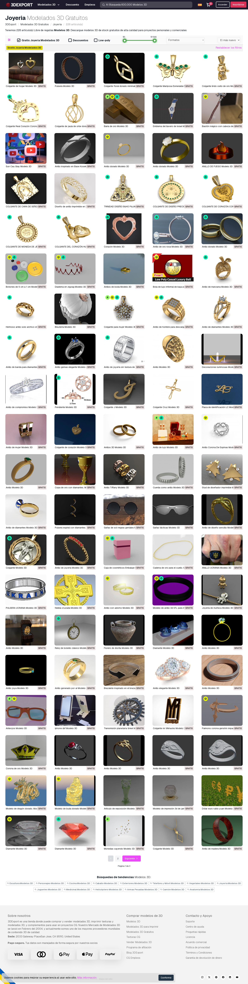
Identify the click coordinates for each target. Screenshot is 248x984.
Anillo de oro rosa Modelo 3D (168, 246)
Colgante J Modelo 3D (115, 407)
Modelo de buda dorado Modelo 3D (73, 808)
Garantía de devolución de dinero (204, 958)
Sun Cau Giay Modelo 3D (18, 166)
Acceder (222, 4)
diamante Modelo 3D (163, 648)
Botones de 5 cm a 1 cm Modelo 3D (24, 286)
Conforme (166, 977)
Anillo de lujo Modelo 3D (165, 447)
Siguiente (132, 858)
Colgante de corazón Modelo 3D (71, 447)
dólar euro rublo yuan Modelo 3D (219, 808)
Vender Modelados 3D (139, 942)
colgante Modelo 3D (163, 848)
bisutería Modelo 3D (65, 327)
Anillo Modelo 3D (161, 367)
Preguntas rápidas (196, 932)
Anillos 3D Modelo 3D (115, 447)
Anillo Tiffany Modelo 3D (116, 487)
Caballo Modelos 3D (105, 883)
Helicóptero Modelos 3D (107, 889)
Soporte (190, 921)
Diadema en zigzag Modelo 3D (70, 286)
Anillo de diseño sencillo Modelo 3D (220, 527)
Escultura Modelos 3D (20, 883)
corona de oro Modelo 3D (19, 768)
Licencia (190, 937)
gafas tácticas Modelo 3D (166, 527)
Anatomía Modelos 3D (200, 889)
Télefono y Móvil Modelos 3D (167, 883)
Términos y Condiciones (199, 952)
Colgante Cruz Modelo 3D (166, 407)
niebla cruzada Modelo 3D (68, 607)
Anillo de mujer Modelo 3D (19, 447)
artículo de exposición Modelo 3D (121, 808)
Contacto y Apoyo (199, 916)
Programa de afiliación (138, 947)
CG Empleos (133, 958)
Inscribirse (238, 4)
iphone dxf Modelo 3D (66, 728)
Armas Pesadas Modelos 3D (141, 889)
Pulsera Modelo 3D (64, 86)
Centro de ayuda (195, 926)
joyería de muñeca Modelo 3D (217, 607)
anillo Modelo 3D (210, 648)
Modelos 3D (133, 921)
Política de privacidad (198, 947)
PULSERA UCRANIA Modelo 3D (21, 607)
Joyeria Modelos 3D (229, 883)
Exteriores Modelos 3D (133, 883)
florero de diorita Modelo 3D (118, 648)
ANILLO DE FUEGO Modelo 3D (217, 166)
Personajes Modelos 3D (50, 883)
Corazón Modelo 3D (114, 246)
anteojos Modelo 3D (16, 728)
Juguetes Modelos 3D (47, 889)
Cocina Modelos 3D (78, 883)
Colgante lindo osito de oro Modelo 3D (222, 86)
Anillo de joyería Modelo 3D (69, 567)
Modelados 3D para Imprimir (142, 926)
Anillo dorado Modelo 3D (116, 166)
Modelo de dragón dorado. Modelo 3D (25, 808)
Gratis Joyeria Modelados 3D (38, 40)
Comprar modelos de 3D (144, 916)
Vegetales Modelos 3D (200, 883)
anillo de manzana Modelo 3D (217, 286)
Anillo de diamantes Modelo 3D (217, 327)
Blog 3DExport (134, 952)
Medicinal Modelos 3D (77, 889)
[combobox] (185, 40)
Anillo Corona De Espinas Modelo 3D (221, 447)
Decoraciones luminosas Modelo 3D (220, 367)
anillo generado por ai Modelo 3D (72, 688)
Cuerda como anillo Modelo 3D (168, 487)
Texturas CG (133, 937)
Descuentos (78, 40)
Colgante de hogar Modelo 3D (21, 86)
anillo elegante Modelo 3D (166, 688)
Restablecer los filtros (229, 47)
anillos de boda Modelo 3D (117, 286)
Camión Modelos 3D (172, 889)
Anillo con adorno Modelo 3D (119, 607)
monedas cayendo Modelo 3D (119, 848)
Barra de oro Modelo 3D (116, 126)
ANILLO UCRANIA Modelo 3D (216, 567)
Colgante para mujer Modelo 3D (120, 327)
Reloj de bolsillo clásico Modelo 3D (73, 648)
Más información (86, 977)
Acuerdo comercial (196, 942)
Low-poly (102, 40)
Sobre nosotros (19, 916)
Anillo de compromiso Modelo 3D (23, 407)
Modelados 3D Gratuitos (140, 932)
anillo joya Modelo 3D (17, 688)
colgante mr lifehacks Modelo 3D (170, 728)
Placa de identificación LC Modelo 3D (221, 407)
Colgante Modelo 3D (16, 567)
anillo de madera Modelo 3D (216, 848)
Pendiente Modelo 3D (66, 407)
